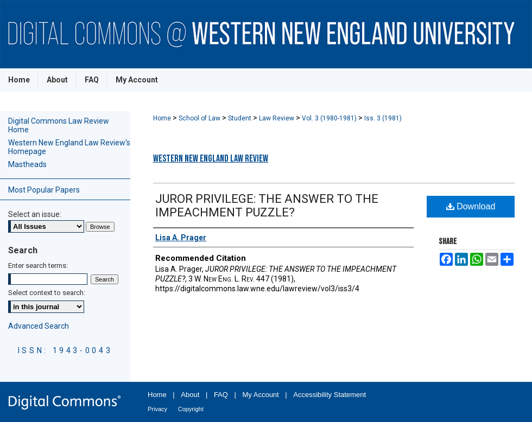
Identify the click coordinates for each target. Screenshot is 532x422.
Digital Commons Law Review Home (58, 125)
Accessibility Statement (329, 395)
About (190, 395)
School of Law (200, 118)
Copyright (191, 409)
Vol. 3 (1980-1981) (330, 118)
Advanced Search (38, 326)
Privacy (157, 409)
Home (163, 118)
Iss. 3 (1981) (383, 118)
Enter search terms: (38, 265)
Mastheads (27, 164)
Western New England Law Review (210, 158)
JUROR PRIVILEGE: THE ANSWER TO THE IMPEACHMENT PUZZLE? (266, 205)
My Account (261, 395)
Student (240, 118)
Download (471, 206)
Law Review (277, 118)
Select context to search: (46, 293)
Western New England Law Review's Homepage (69, 147)
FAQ (221, 395)
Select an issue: (34, 214)
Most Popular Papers (44, 190)
